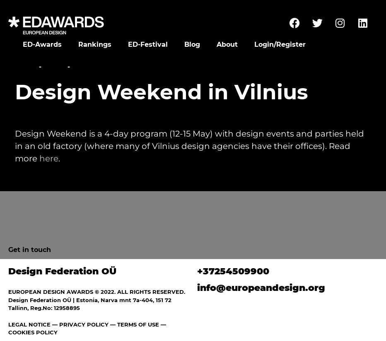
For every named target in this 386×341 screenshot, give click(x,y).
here (48, 158)
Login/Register (280, 44)
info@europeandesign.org (261, 287)
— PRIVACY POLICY (80, 324)
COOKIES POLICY (33, 332)
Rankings (94, 44)
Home (26, 67)
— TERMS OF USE (134, 324)
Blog (192, 44)
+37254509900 (233, 271)
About (227, 44)
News (54, 67)
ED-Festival (148, 44)
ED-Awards (42, 44)
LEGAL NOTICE (29, 324)
